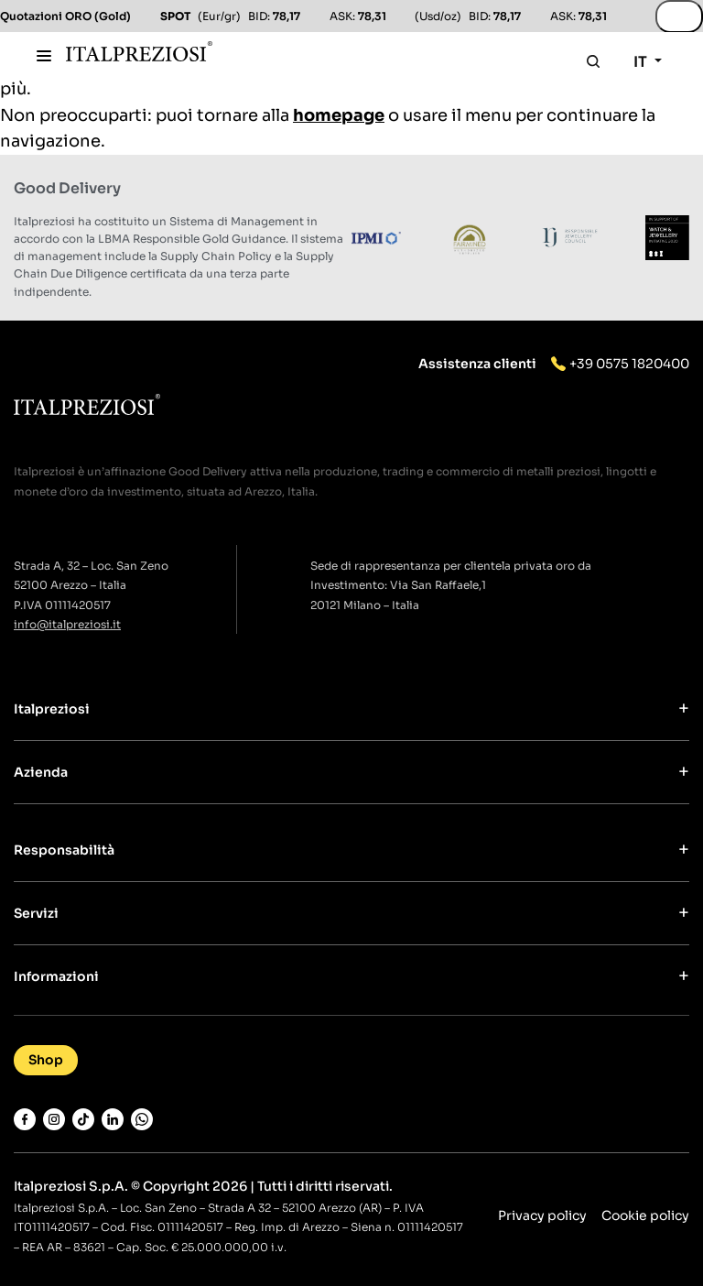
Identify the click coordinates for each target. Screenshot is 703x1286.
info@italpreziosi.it (67, 624)
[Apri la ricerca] (593, 61)
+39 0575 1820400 (629, 363)
